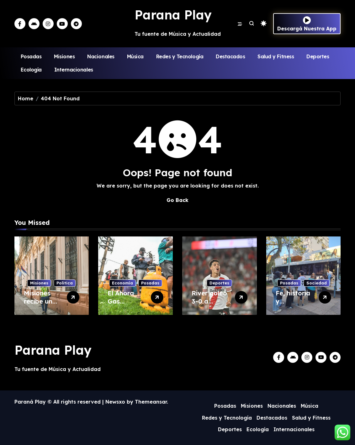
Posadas (31, 56)
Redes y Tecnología (179, 56)
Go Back (177, 200)
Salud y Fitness (275, 56)
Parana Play (173, 15)
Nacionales (100, 56)
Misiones (64, 56)
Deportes (317, 56)
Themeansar (151, 402)
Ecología (31, 69)
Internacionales (73, 69)
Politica (64, 282)
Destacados (230, 56)
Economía (122, 282)
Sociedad (316, 282)
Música (135, 56)
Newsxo (115, 402)
